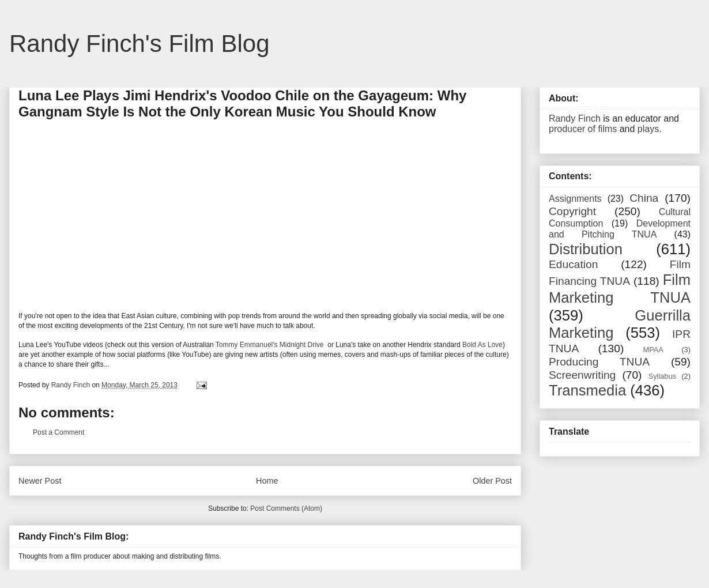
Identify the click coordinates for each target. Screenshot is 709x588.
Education (573, 264)
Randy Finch (575, 118)
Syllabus (662, 376)
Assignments (575, 198)
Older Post (492, 480)
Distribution (586, 249)
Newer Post (39, 480)
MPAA (653, 349)
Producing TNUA (599, 362)
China (643, 198)
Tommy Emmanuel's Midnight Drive (271, 345)
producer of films (583, 129)
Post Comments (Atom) (286, 508)
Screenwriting (582, 375)
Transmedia (587, 390)
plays (648, 129)
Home (267, 480)
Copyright (572, 211)
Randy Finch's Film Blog (139, 43)
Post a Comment (58, 432)
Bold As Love (482, 345)
